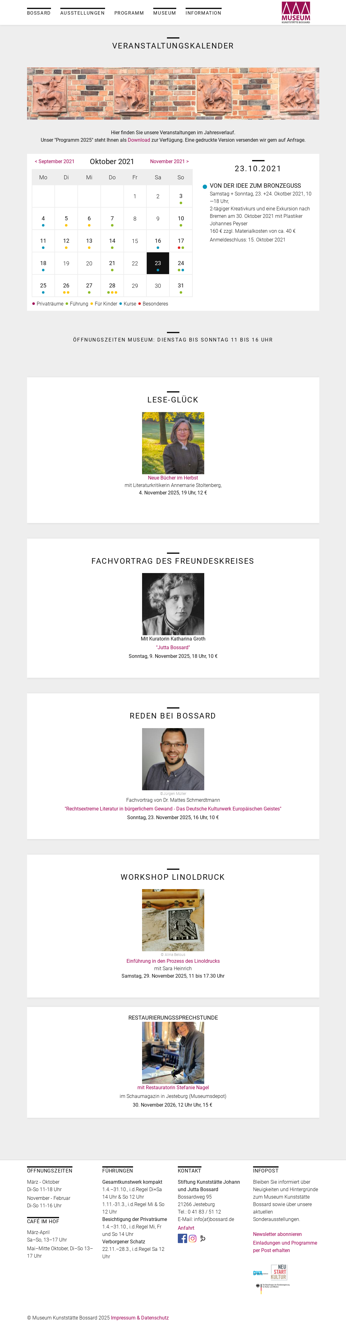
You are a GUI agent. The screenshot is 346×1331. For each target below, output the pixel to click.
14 (112, 244)
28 (112, 289)
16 (157, 244)
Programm (129, 13)
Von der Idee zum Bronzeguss (255, 185)
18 (43, 267)
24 (180, 267)
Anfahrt (186, 1228)
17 (180, 244)
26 (66, 289)
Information (204, 13)
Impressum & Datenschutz (140, 1318)
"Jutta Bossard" (173, 647)
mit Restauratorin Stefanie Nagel (173, 1087)
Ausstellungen (82, 13)
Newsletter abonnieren (277, 1234)
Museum (164, 13)
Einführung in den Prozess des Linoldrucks (173, 961)
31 (180, 289)
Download (139, 140)
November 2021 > (169, 161)
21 (112, 267)
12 (66, 244)
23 (157, 267)
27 (89, 289)
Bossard (39, 13)
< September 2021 (55, 161)
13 (89, 244)
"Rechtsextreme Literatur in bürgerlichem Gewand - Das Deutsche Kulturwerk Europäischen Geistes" (173, 809)
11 (43, 244)
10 (180, 222)
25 (43, 289)
